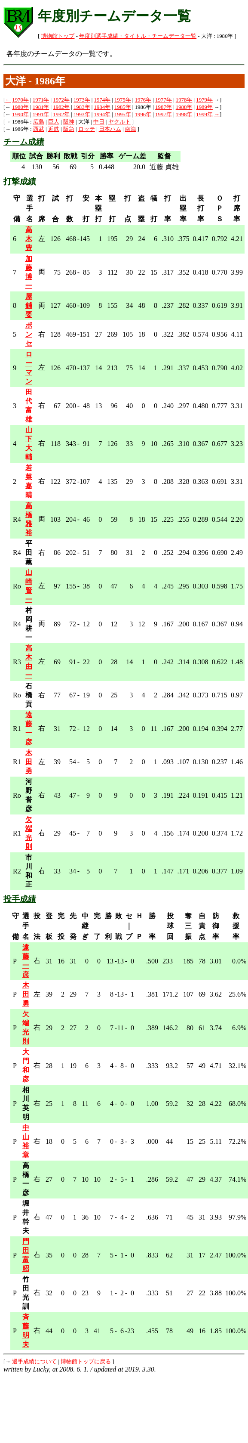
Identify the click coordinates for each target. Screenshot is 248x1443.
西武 (38, 129)
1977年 (163, 100)
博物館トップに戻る (86, 1362)
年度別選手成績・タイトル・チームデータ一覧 (137, 36)
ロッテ (86, 129)
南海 (130, 129)
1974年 (102, 100)
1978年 (184, 100)
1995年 (122, 114)
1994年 (102, 114)
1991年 (41, 114)
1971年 (41, 100)
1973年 (81, 100)
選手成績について (34, 1362)
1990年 (20, 114)
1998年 (184, 114)
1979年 (204, 100)
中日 (98, 122)
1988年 (184, 107)
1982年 (61, 107)
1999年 (204, 114)
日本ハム (110, 129)
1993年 (81, 114)
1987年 (163, 107)
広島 (38, 122)
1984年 (102, 107)
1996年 (143, 114)
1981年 (41, 107)
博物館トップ (57, 36)
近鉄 (53, 129)
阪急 (68, 129)
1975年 (122, 100)
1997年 (163, 114)
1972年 (61, 100)
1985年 (122, 107)
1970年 (20, 100)
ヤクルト (119, 122)
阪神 (68, 122)
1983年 (81, 107)
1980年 (20, 107)
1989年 (204, 107)
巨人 (53, 122)
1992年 (61, 114)
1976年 (143, 100)
